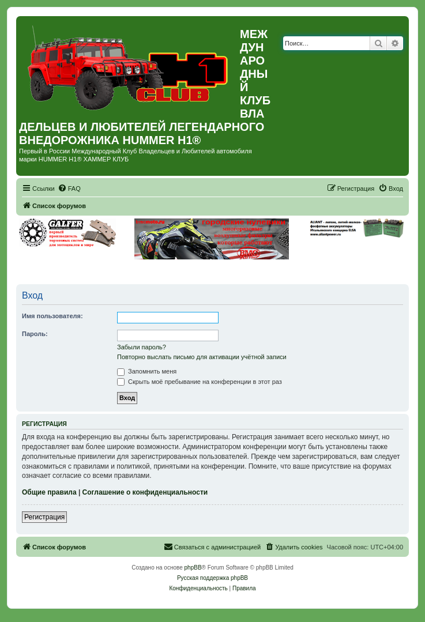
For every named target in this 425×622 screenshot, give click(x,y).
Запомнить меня (146, 371)
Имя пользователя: (52, 315)
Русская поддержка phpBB (212, 578)
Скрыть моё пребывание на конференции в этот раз (199, 381)
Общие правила (49, 492)
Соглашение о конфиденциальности (145, 492)
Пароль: (35, 333)
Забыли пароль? (141, 347)
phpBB (193, 567)
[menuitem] (69, 188)
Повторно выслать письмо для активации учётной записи (202, 356)
